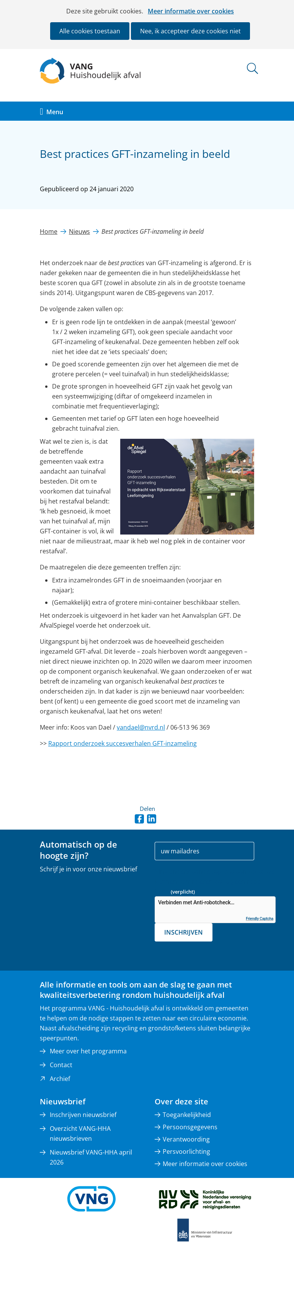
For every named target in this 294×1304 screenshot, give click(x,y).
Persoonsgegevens (190, 1127)
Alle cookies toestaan (89, 31)
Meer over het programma (88, 1051)
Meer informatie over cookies (191, 11)
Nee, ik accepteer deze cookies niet (190, 31)
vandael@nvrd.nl (141, 727)
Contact (61, 1065)
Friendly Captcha (259, 919)
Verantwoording (186, 1139)
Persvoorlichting (186, 1151)
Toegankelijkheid (187, 1114)
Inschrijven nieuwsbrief (83, 1114)
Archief (60, 1078)
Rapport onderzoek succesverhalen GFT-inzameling (122, 743)
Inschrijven (183, 932)
